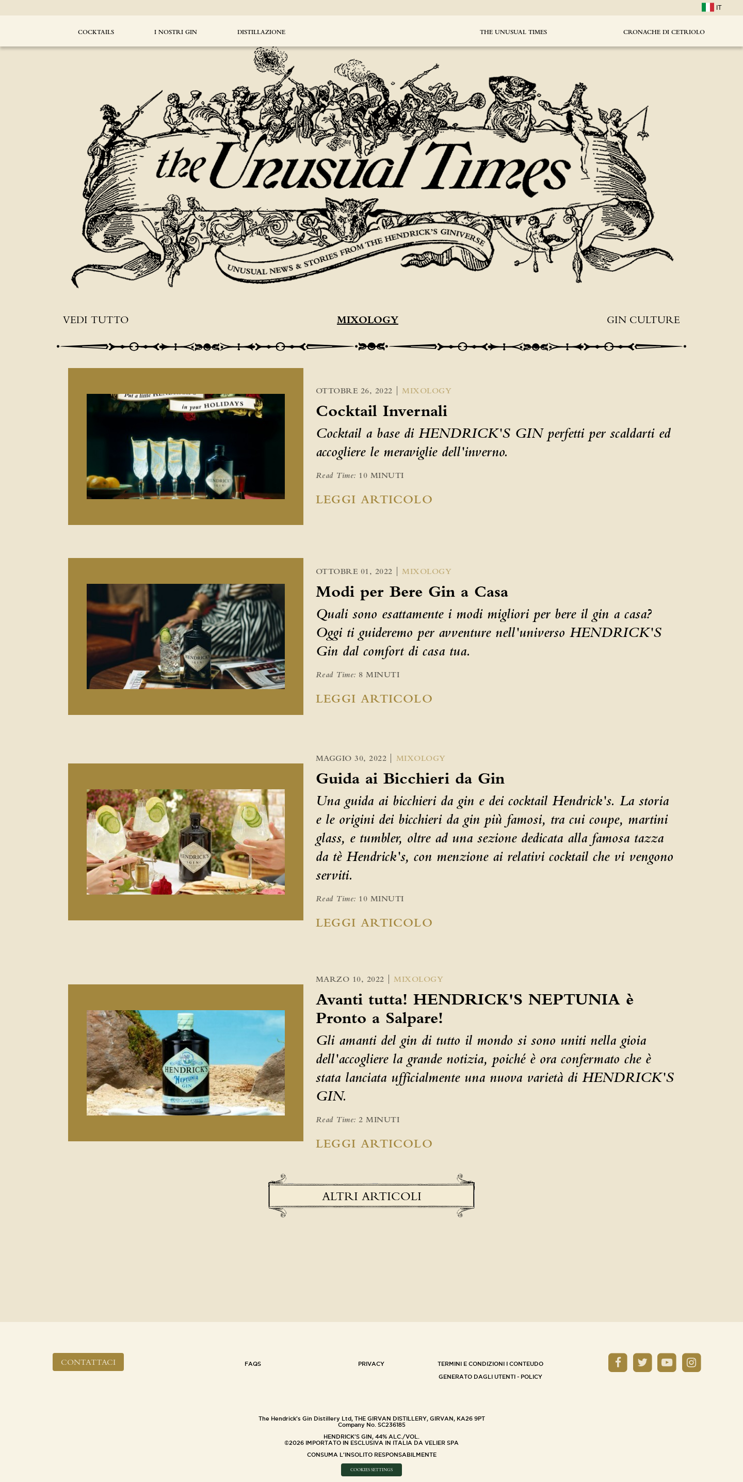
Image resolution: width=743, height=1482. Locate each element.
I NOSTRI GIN (175, 32)
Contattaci (88, 1362)
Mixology (367, 320)
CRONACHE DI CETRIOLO (664, 32)
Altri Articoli (372, 1196)
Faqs (253, 1364)
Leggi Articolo (374, 499)
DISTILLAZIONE (261, 32)
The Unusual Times (513, 32)
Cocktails (96, 32)
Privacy (371, 1364)
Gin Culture (643, 320)
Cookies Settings (371, 1469)
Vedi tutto (95, 320)
